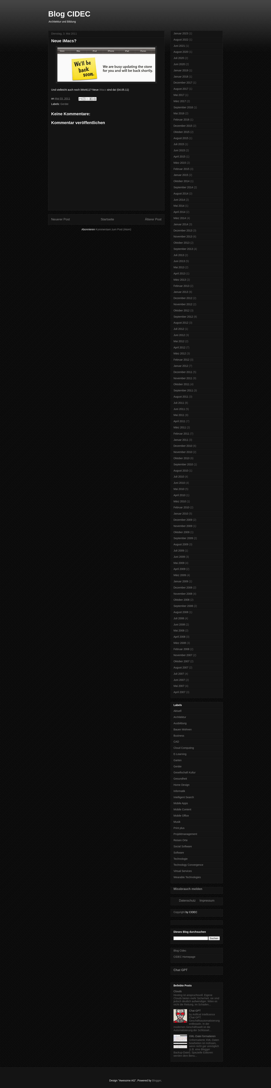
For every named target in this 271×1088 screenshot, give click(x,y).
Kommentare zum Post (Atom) (113, 229)
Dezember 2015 (183, 125)
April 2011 (179, 421)
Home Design (182, 784)
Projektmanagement (185, 834)
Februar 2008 (181, 649)
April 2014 (179, 211)
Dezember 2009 (183, 519)
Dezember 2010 (183, 445)
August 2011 (181, 396)
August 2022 (181, 39)
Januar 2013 (181, 291)
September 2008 (183, 605)
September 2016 (183, 107)
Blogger (156, 1080)
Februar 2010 (181, 507)
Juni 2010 (179, 482)
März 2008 (180, 642)
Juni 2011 (179, 409)
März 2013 (180, 279)
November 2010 (183, 452)
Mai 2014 (179, 205)
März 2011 (180, 427)
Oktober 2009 (182, 532)
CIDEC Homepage (184, 956)
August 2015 (181, 138)
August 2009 (181, 544)
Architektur (180, 717)
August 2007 (181, 667)
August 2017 (181, 88)
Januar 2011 (181, 439)
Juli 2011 (179, 402)
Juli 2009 (179, 550)
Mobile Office (181, 815)
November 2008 (183, 593)
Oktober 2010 (182, 458)
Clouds (178, 991)
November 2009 (183, 525)
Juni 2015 (179, 150)
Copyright (179, 912)
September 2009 (183, 538)
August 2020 (181, 51)
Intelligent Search (184, 797)
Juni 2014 (179, 199)
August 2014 (181, 193)
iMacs (102, 89)
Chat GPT (181, 970)
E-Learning (180, 754)
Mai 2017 (179, 94)
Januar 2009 (181, 581)
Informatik (179, 791)
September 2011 (183, 390)
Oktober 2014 (182, 181)
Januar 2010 (181, 513)
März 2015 (180, 162)
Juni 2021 (179, 45)
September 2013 (183, 248)
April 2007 (179, 692)
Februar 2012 (181, 359)
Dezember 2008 (183, 587)
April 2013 (179, 273)
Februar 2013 (181, 285)
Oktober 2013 (182, 242)
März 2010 (180, 501)
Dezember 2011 (183, 372)
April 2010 (179, 495)
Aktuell (177, 710)
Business (179, 735)
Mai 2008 (179, 630)
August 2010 (181, 470)
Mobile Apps (181, 803)
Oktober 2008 (182, 599)
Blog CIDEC (69, 14)
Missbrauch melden (188, 889)
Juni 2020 (179, 64)
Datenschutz (187, 900)
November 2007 (183, 655)
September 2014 (183, 187)
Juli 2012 (179, 328)
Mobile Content (182, 809)
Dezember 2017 (183, 82)
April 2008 (179, 636)
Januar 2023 (181, 33)
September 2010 (183, 464)
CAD (176, 741)
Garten (178, 760)
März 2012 (180, 353)
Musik (177, 821)
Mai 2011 (179, 415)
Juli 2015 (179, 144)
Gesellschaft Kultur (185, 772)
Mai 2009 (179, 562)
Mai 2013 (179, 267)
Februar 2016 (181, 119)
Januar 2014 (181, 224)
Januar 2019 (181, 70)
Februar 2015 (181, 168)
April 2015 (179, 156)
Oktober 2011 (182, 384)
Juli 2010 (179, 476)
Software (179, 852)
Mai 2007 (179, 685)
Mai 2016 (179, 113)
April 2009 (179, 568)
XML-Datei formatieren (202, 1036)
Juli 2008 (179, 618)
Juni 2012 (179, 335)
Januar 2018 (181, 76)
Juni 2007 (179, 679)
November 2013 (183, 236)
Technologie (181, 858)
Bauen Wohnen (183, 729)
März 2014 (180, 218)
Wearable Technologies (187, 877)
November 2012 (183, 304)
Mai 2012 (179, 341)
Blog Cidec (180, 950)
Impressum (206, 900)
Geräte (64, 103)
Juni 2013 (179, 261)
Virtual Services (183, 871)
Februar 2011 (181, 433)
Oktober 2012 (182, 310)
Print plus (179, 828)
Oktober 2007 (182, 661)
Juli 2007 (179, 673)
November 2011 (183, 378)
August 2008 (181, 612)
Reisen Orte (181, 840)
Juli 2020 (179, 58)
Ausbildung (180, 723)
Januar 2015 (181, 174)
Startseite (107, 219)
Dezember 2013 (183, 230)
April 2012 (179, 347)
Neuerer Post (60, 219)
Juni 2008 (179, 624)
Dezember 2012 (183, 298)
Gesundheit (180, 778)
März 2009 (180, 575)
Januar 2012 (181, 365)
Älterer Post (153, 219)
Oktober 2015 (182, 131)
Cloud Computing (184, 747)
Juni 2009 (179, 556)
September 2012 (183, 316)
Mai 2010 (179, 489)
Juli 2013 (179, 255)
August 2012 (181, 322)
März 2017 (180, 101)
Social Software (183, 846)
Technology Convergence (188, 864)
